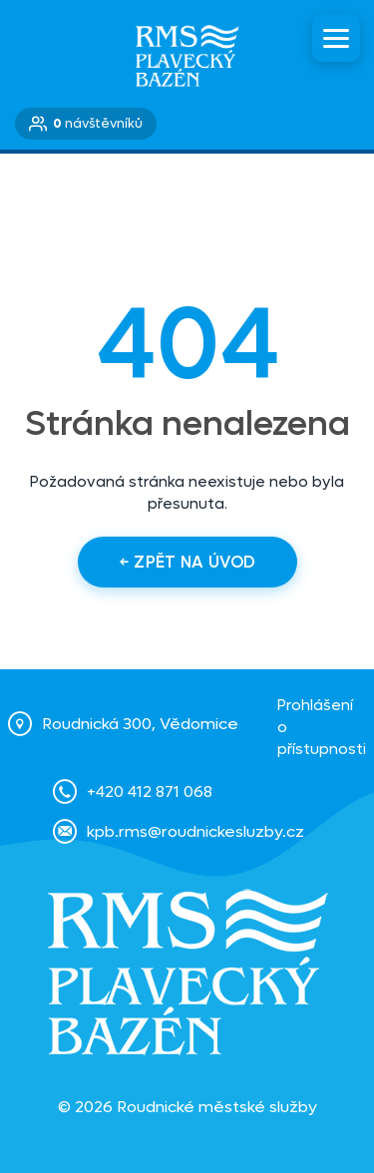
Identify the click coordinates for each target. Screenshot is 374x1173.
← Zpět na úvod (187, 562)
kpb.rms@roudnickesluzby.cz (195, 831)
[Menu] (336, 38)
